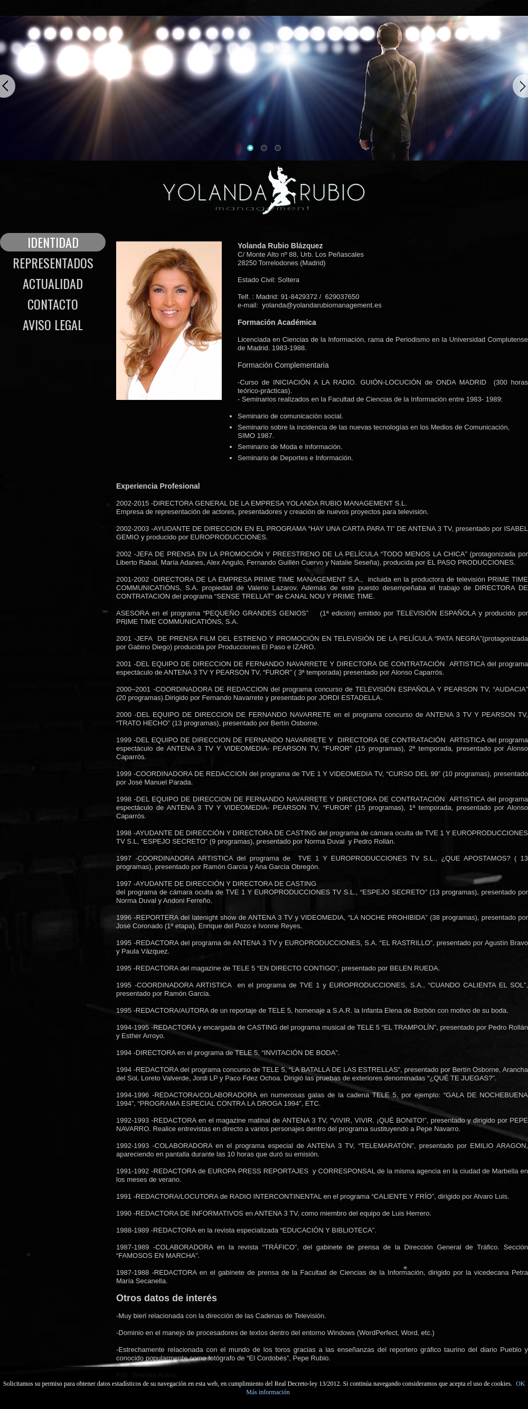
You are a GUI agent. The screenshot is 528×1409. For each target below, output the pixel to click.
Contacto (52, 304)
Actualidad (53, 283)
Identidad (53, 242)
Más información (267, 1392)
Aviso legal (53, 324)
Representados (53, 263)
